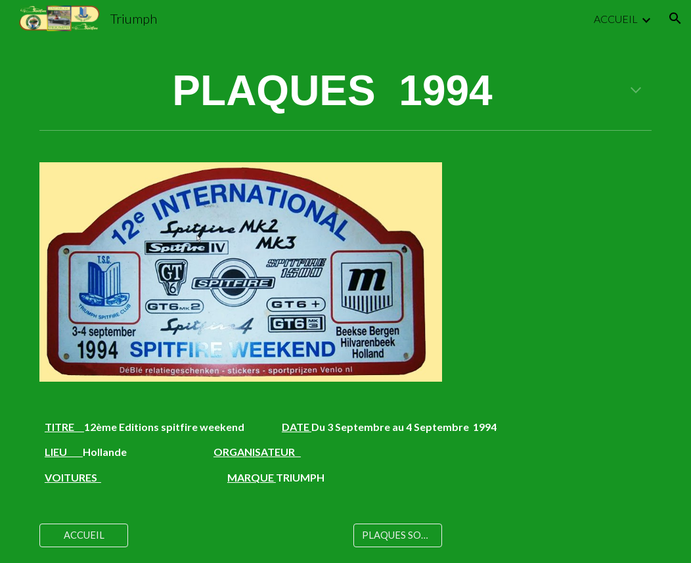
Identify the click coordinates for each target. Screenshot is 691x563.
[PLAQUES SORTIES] (397, 535)
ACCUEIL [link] (616, 18)
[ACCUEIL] (83, 535)
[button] (675, 18)
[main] (345, 91)
